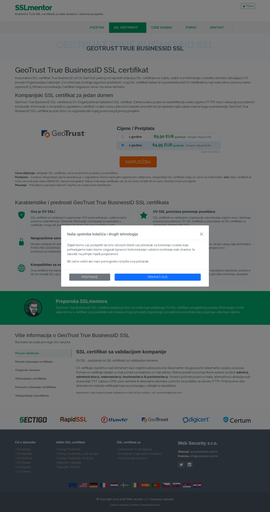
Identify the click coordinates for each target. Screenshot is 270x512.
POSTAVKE (90, 277)
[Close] (201, 234)
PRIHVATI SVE (158, 277)
